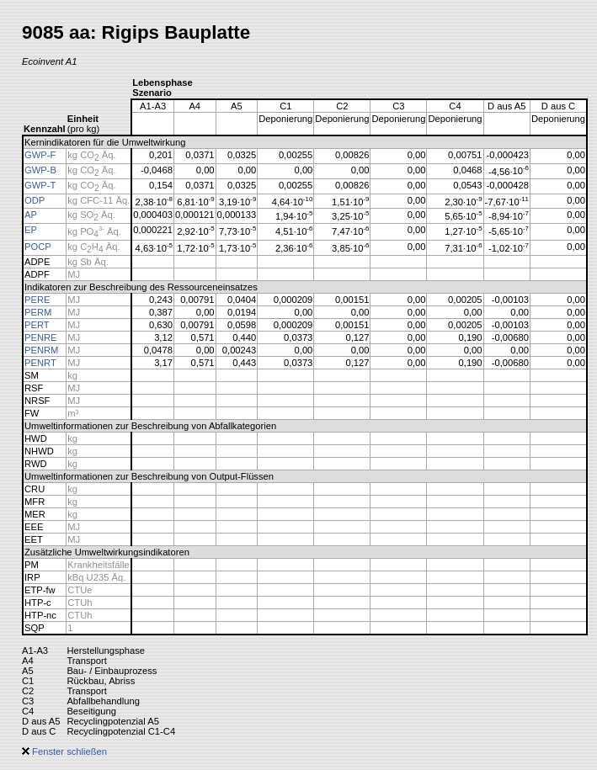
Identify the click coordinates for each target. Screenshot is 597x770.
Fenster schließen (64, 751)
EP (30, 230)
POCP (37, 247)
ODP (34, 200)
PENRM (41, 350)
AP (30, 215)
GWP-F (40, 155)
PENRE (40, 337)
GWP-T (40, 185)
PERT (37, 325)
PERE (37, 300)
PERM (37, 312)
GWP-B (40, 170)
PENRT (40, 363)
